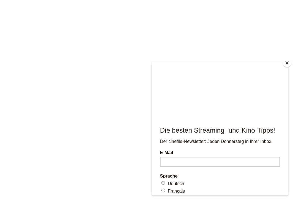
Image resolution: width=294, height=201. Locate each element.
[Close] (287, 63)
